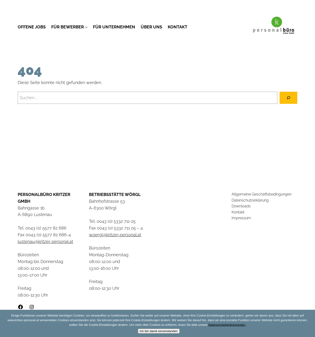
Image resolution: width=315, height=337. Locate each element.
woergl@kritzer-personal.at (115, 234)
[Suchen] (288, 98)
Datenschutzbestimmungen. (227, 325)
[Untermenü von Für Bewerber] (86, 27)
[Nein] (309, 323)
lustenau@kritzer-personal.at (45, 241)
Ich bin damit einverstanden (159, 331)
